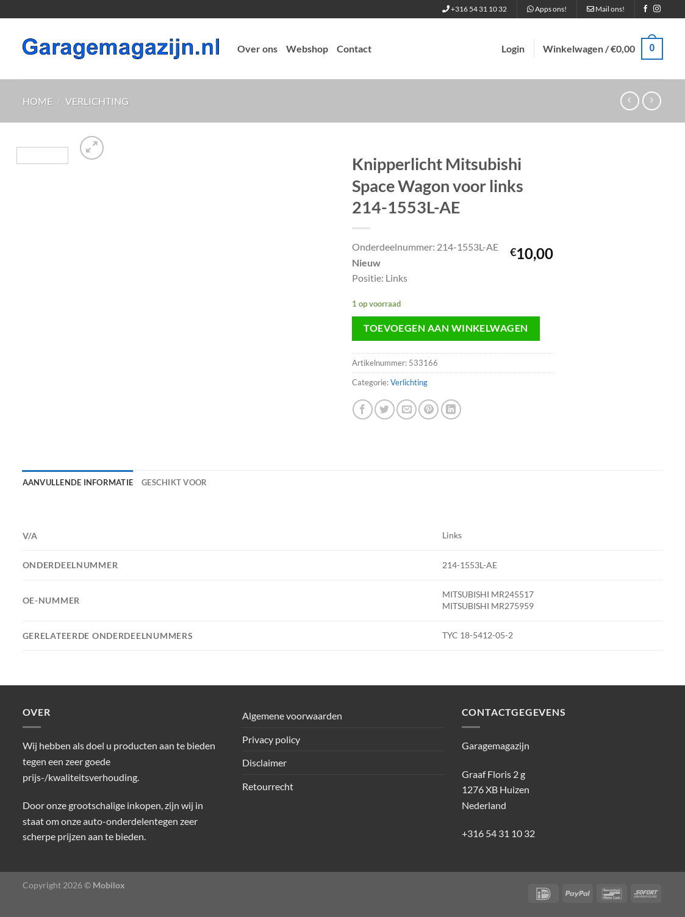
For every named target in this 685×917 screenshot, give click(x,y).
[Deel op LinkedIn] (451, 409)
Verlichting (97, 101)
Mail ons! (606, 8)
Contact (354, 48)
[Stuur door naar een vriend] (406, 409)
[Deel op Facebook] (363, 409)
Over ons (257, 48)
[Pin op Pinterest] (428, 409)
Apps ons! (547, 8)
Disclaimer (264, 762)
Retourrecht (267, 786)
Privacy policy (271, 739)
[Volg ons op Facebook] (645, 9)
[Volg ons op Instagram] (657, 9)
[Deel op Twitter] (385, 409)
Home (37, 101)
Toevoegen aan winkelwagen (446, 328)
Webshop (307, 48)
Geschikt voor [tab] (174, 482)
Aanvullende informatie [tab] (78, 482)
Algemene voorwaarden (292, 715)
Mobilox (109, 885)
